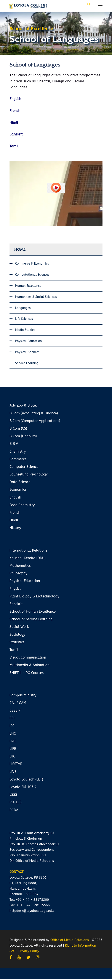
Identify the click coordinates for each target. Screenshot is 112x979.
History (15, 528)
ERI (12, 718)
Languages (22, 308)
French (15, 512)
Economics (18, 489)
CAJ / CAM (18, 703)
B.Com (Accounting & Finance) (34, 413)
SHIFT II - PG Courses (27, 673)
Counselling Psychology (29, 474)
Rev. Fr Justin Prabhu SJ (28, 855)
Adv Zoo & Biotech (25, 405)
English (15, 497)
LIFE (13, 749)
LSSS (13, 794)
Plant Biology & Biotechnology (34, 596)
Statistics (17, 642)
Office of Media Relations (69, 940)
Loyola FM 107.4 (23, 787)
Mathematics (20, 566)
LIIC (12, 756)
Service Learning (26, 363)
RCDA (14, 810)
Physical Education (28, 341)
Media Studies (25, 330)
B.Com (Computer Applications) (35, 421)
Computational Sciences (32, 275)
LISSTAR (16, 764)
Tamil (14, 650)
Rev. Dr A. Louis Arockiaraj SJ (32, 833)
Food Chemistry (22, 505)
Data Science (20, 482)
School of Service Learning (31, 619)
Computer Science (24, 467)
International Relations (28, 550)
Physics (15, 589)
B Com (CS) (18, 428)
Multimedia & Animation (30, 665)
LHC (13, 733)
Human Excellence (28, 286)
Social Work (19, 627)
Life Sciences (24, 319)
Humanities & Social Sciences (36, 297)
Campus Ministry (23, 695)
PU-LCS (16, 802)
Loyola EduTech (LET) (26, 779)
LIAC (13, 741)
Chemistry (18, 451)
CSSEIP (15, 710)
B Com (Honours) (23, 436)
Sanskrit (16, 604)
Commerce (18, 459)
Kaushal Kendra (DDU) (28, 558)
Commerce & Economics (32, 263)
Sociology (17, 634)
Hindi (14, 520)
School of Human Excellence (33, 611)
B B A (14, 444)
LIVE (13, 772)
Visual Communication (28, 657)
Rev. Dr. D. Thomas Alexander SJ (34, 844)
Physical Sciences (27, 352)
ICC (12, 726)
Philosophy (18, 573)
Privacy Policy (28, 951)
